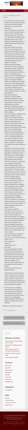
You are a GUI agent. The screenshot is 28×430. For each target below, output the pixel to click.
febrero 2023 (8, 379)
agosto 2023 (8, 372)
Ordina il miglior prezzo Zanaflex (14, 318)
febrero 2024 (8, 365)
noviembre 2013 (9, 381)
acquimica (5, 17)
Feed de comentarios (10, 402)
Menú (3, 10)
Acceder (7, 398)
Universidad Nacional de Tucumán (10, 417)
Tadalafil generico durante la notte (14, 323)
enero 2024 (8, 368)
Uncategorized (11, 310)
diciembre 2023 (9, 370)
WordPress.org (8, 405)
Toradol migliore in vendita (11, 357)
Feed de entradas (9, 400)
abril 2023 (7, 374)
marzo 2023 (8, 377)
